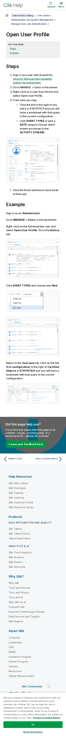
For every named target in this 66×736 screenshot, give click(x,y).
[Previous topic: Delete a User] (17, 459)
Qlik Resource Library (21, 507)
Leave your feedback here (26, 444)
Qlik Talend (15, 528)
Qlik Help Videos (18, 483)
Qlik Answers (16, 557)
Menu (61, 6)
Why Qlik (14, 582)
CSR (11, 647)
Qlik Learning (16, 497)
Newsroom (15, 671)
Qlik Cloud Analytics (20, 552)
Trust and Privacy (19, 592)
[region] (33, 714)
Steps (13, 48)
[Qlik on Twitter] (48, 686)
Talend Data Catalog (22, 15)
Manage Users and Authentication (29, 23)
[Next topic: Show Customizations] (48, 459)
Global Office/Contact (21, 675)
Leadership (15, 642)
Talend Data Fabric (20, 538)
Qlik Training (16, 492)
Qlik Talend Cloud (19, 533)
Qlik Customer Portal (21, 502)
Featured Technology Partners (27, 611)
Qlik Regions (16, 621)
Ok (32, 724)
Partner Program (18, 661)
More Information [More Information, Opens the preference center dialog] (33, 732)
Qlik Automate (17, 566)
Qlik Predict (15, 562)
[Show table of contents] (6, 15)
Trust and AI (16, 597)
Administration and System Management (32, 19)
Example (14, 53)
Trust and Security (19, 587)
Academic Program (20, 656)
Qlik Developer (17, 488)
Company (14, 637)
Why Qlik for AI (17, 602)
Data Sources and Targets (24, 616)
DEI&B (12, 652)
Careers (13, 666)
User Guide (43, 15)
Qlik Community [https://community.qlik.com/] (32, 686)
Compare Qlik (17, 606)
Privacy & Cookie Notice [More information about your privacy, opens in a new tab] (46, 717)
